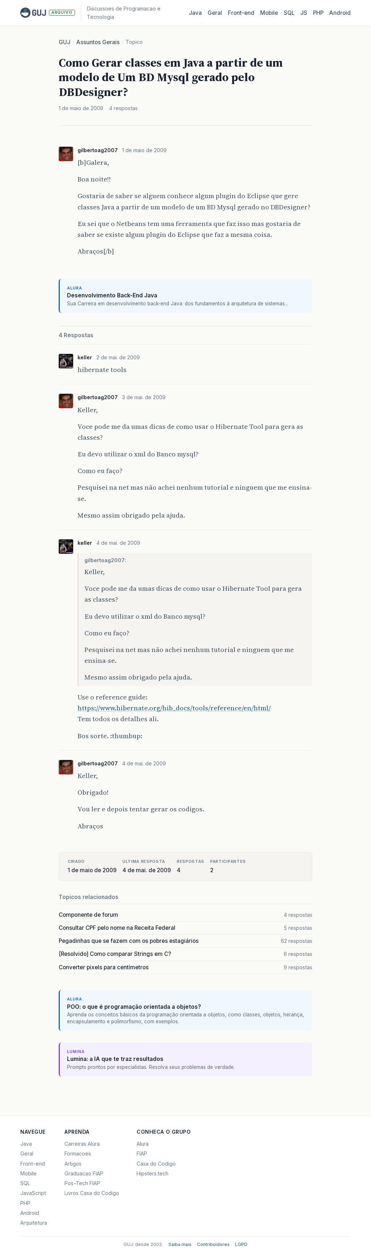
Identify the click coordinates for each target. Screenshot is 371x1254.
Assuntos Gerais (98, 42)
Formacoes (77, 1153)
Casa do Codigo (156, 1164)
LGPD (241, 1244)
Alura (143, 1144)
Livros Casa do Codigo (91, 1193)
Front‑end (241, 12)
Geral (215, 12)
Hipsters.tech (152, 1173)
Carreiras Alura (82, 1144)
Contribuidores (213, 1244)
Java (195, 12)
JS (303, 12)
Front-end (32, 1164)
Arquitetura (33, 1223)
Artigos (73, 1164)
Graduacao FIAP (83, 1173)
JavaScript (33, 1193)
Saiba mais (180, 1244)
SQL (289, 12)
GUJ (64, 42)
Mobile (269, 12)
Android (340, 12)
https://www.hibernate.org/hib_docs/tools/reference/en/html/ (174, 707)
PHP (318, 12)
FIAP (142, 1153)
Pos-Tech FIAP (82, 1183)
